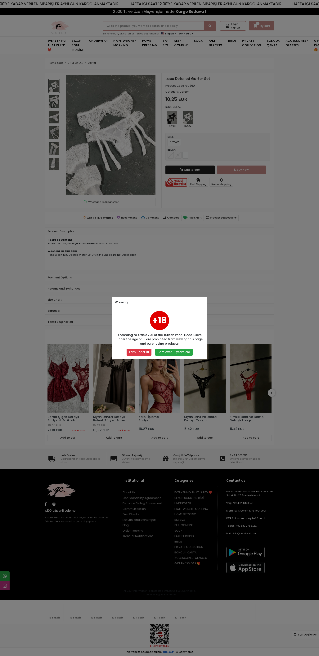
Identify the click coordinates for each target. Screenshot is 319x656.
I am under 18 (139, 352)
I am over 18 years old (174, 352)
